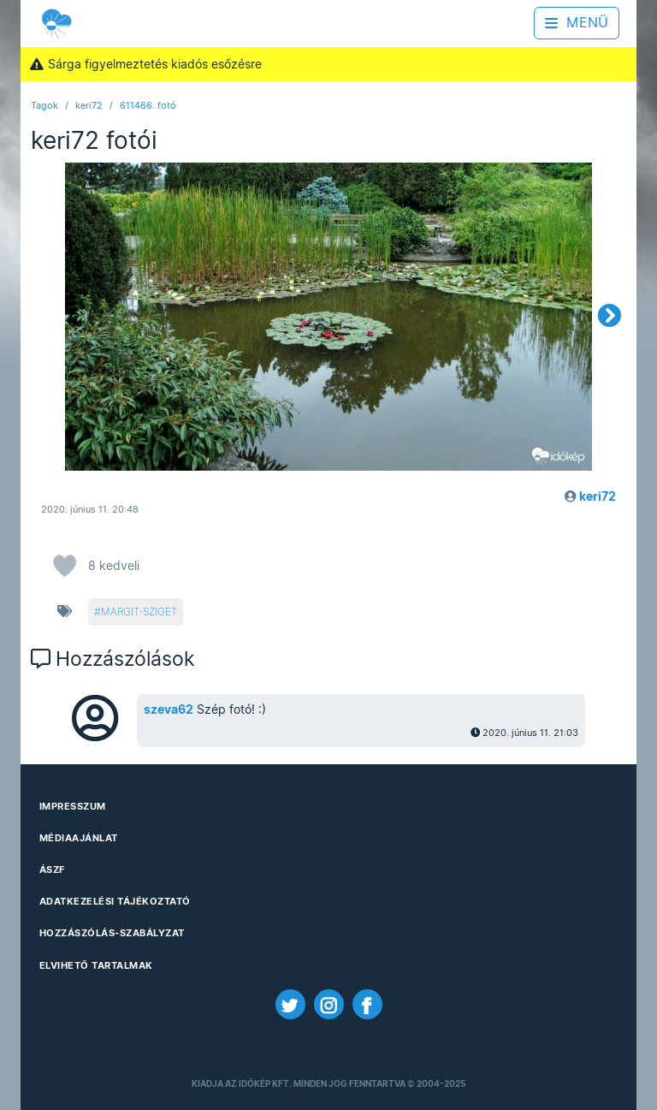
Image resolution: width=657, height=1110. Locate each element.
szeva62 (168, 709)
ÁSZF (52, 870)
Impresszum (72, 806)
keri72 (89, 105)
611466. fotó (148, 105)
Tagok (44, 105)
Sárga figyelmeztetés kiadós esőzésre (145, 64)
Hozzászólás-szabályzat (112, 933)
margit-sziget (139, 611)
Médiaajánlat (78, 838)
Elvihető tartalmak (96, 965)
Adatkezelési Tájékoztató (115, 901)
